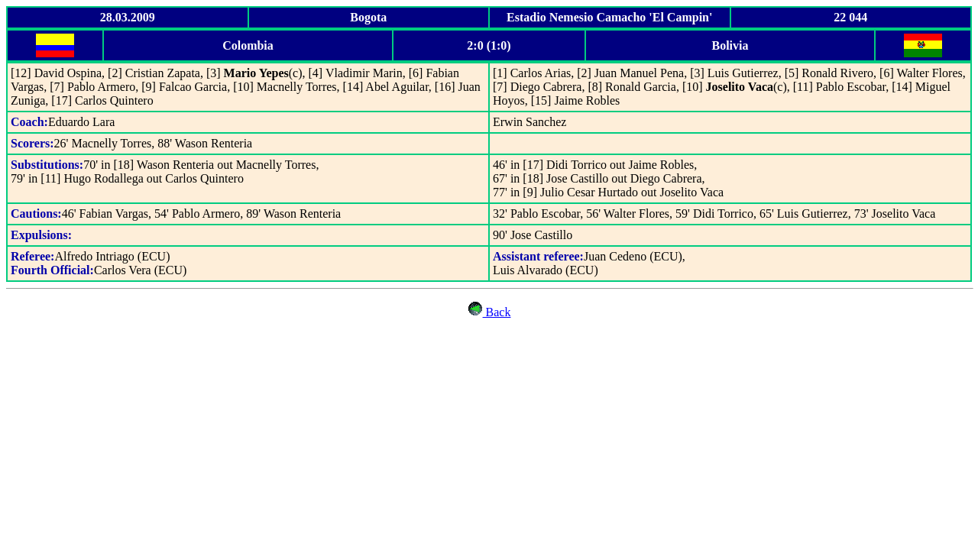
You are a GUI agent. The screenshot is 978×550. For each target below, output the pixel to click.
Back (489, 312)
